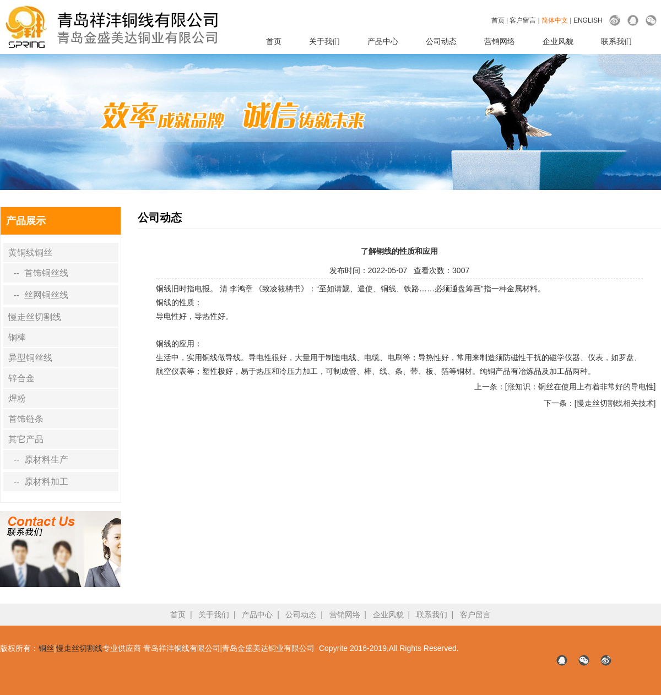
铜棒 (17, 337)
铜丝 (46, 648)
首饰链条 (26, 418)
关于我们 (324, 41)
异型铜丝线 (30, 357)
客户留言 (523, 20)
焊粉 (17, 398)
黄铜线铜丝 (30, 252)
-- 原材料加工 (38, 481)
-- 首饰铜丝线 (38, 273)
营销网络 (499, 41)
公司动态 (441, 41)
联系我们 (616, 41)
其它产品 (26, 439)
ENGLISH (588, 20)
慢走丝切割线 (34, 317)
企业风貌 (558, 41)
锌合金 (21, 378)
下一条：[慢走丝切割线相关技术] (600, 403)
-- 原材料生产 (38, 459)
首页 (498, 20)
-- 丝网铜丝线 (38, 295)
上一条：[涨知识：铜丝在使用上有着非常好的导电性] (565, 386)
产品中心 (382, 41)
